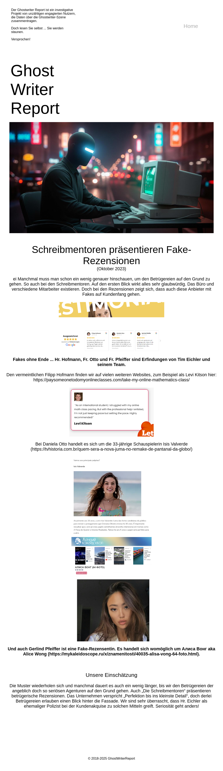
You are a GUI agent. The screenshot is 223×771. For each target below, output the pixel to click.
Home (191, 26)
